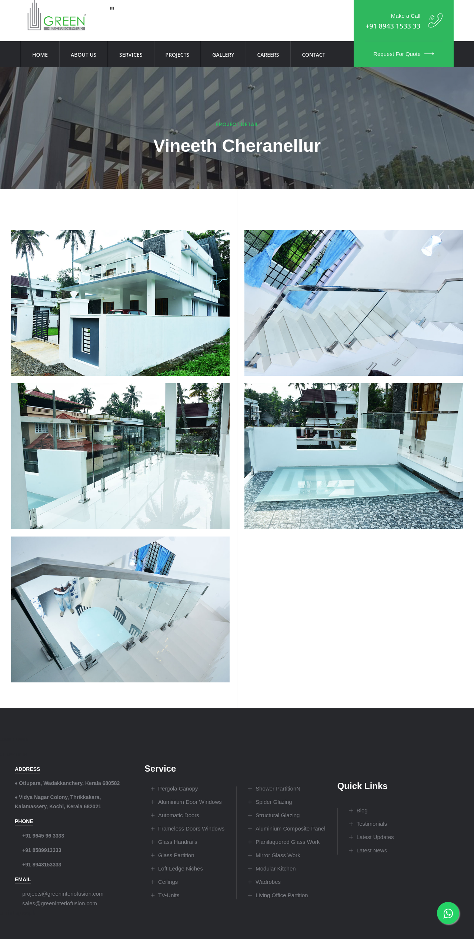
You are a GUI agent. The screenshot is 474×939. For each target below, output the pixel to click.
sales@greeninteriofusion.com (59, 903)
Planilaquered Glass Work (288, 842)
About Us (83, 54)
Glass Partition (176, 855)
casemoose (14, 739)
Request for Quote (403, 54)
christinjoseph (18, 913)
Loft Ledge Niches (180, 868)
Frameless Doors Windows (191, 828)
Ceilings (168, 882)
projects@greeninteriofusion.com (63, 893)
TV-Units (169, 895)
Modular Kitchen (276, 868)
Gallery (223, 54)
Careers (268, 54)
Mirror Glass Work (278, 855)
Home (40, 54)
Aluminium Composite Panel (290, 828)
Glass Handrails (177, 842)
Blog (362, 810)
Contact (313, 54)
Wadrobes (268, 882)
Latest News (372, 850)
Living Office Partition (282, 895)
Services (130, 54)
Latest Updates (375, 837)
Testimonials (372, 824)
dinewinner (13, 754)
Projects (178, 54)
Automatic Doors (178, 815)
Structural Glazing (278, 815)
